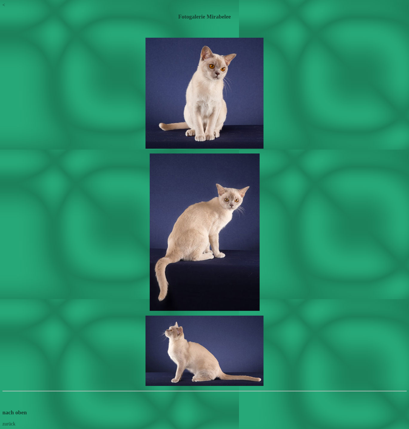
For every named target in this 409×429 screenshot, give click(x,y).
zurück (9, 423)
